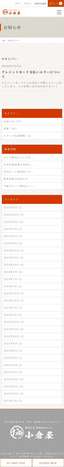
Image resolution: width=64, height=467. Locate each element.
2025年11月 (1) (14, 221)
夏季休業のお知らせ (16, 178)
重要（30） (11, 128)
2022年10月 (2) (14, 336)
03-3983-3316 (16, 462)
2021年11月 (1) (14, 386)
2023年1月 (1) (13, 315)
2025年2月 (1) (13, 236)
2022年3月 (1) (13, 365)
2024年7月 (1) (13, 279)
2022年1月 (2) (13, 372)
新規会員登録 (40, 3)
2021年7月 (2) (13, 400)
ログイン (27, 3)
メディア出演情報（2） (18, 135)
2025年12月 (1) (14, 214)
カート (55, 3)
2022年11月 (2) (14, 329)
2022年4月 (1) (13, 357)
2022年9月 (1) (13, 343)
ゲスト (18, 3)
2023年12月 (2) (14, 293)
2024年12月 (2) (14, 250)
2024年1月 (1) (13, 286)
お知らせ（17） (13, 121)
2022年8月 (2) (13, 350)
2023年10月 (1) (14, 300)
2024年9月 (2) (13, 272)
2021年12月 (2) (14, 379)
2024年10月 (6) (14, 264)
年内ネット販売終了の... (19, 171)
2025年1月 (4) (13, 243)
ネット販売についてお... (19, 157)
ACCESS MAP (48, 462)
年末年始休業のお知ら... (19, 164)
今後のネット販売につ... (19, 186)
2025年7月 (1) (13, 229)
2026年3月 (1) (13, 207)
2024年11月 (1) (14, 257)
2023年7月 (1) (13, 307)
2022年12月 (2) (14, 322)
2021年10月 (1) (14, 393)
